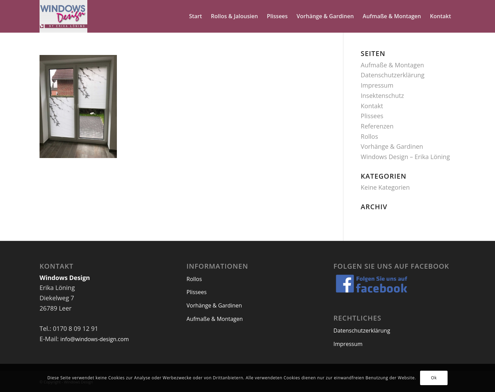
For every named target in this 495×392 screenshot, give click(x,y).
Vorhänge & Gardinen (392, 146)
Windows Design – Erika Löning (405, 157)
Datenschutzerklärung (392, 75)
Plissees (372, 116)
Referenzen (377, 126)
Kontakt (372, 106)
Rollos (369, 136)
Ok (434, 378)
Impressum (377, 85)
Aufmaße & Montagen (392, 65)
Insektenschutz (382, 95)
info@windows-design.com (94, 339)
